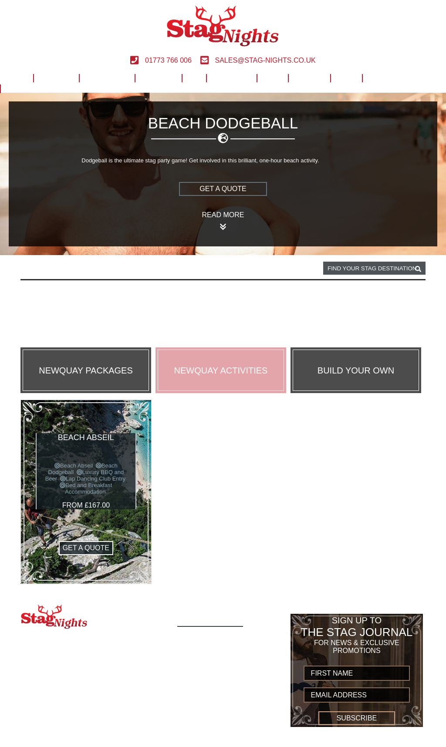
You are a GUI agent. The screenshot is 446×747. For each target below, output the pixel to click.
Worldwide (231, 77)
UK (194, 77)
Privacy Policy (208, 715)
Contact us (202, 725)
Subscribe (357, 718)
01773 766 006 (160, 60)
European (157, 77)
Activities (56, 77)
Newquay (69, 269)
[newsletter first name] (357, 673)
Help (272, 77)
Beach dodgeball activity (134, 269)
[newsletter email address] (357, 695)
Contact (309, 77)
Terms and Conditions (223, 706)
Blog (346, 77)
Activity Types (207, 648)
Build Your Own (394, 77)
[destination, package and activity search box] (374, 268)
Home (16, 77)
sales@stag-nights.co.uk (258, 60)
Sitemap (195, 734)
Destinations (107, 77)
